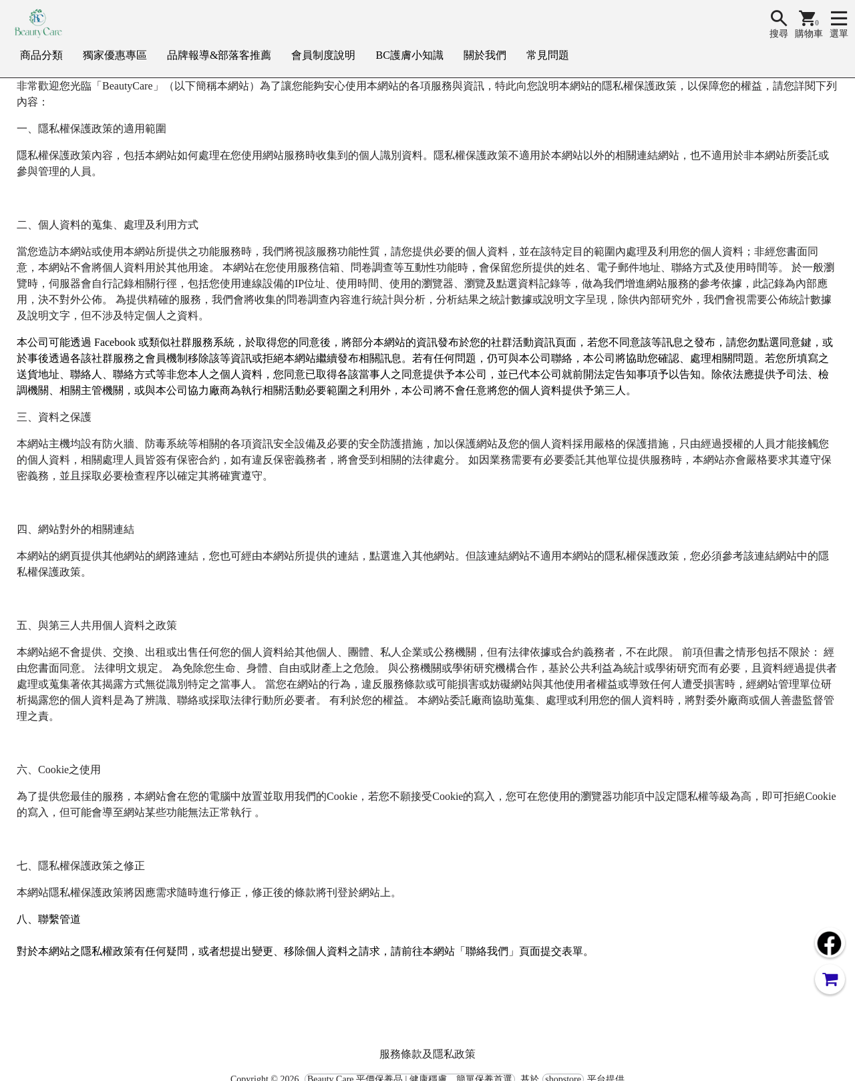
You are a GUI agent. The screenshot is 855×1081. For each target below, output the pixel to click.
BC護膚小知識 (409, 55)
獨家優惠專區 (115, 55)
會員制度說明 (323, 55)
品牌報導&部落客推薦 (219, 55)
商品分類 (41, 55)
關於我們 (485, 55)
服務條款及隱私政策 (427, 1054)
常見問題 (547, 55)
